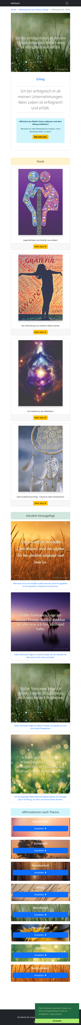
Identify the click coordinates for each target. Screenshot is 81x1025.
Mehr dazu (40, 246)
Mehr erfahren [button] (56, 1014)
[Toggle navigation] (67, 3)
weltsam (15, 3)
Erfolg (40, 79)
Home (13, 9)
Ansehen (40, 828)
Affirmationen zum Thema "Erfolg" (34, 9)
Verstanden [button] (57, 1021)
